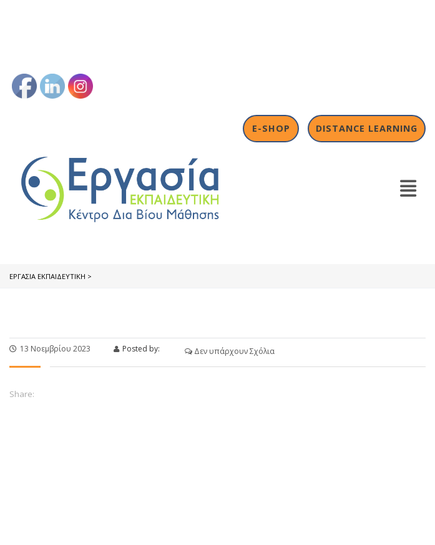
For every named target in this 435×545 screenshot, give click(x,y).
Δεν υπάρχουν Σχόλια (230, 351)
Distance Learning (367, 128)
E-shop (271, 128)
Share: (21, 394)
